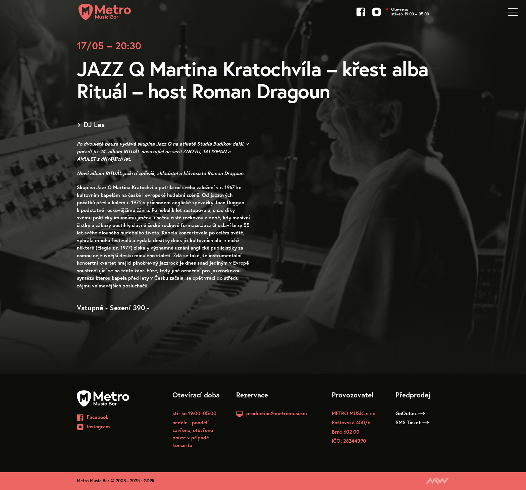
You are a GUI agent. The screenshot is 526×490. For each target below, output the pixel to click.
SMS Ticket (412, 422)
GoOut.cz (410, 413)
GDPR (149, 481)
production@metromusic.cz (277, 413)
